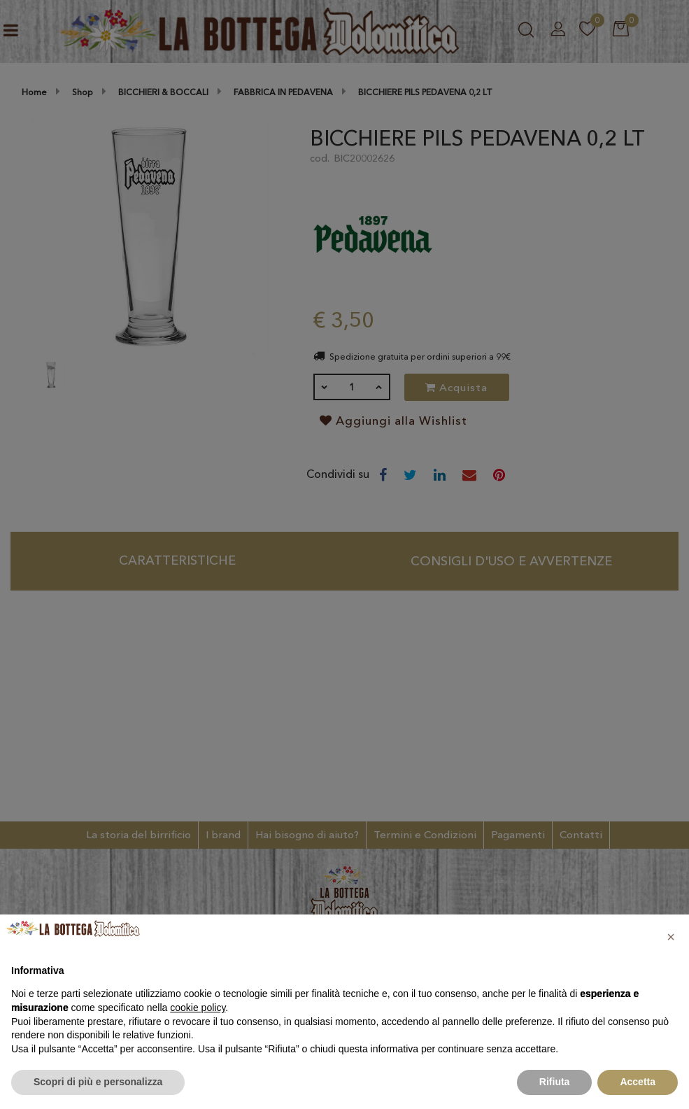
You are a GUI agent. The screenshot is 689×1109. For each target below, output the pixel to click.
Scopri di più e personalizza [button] (98, 1081)
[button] (671, 937)
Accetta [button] (637, 1081)
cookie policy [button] (197, 1007)
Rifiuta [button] (554, 1081)
